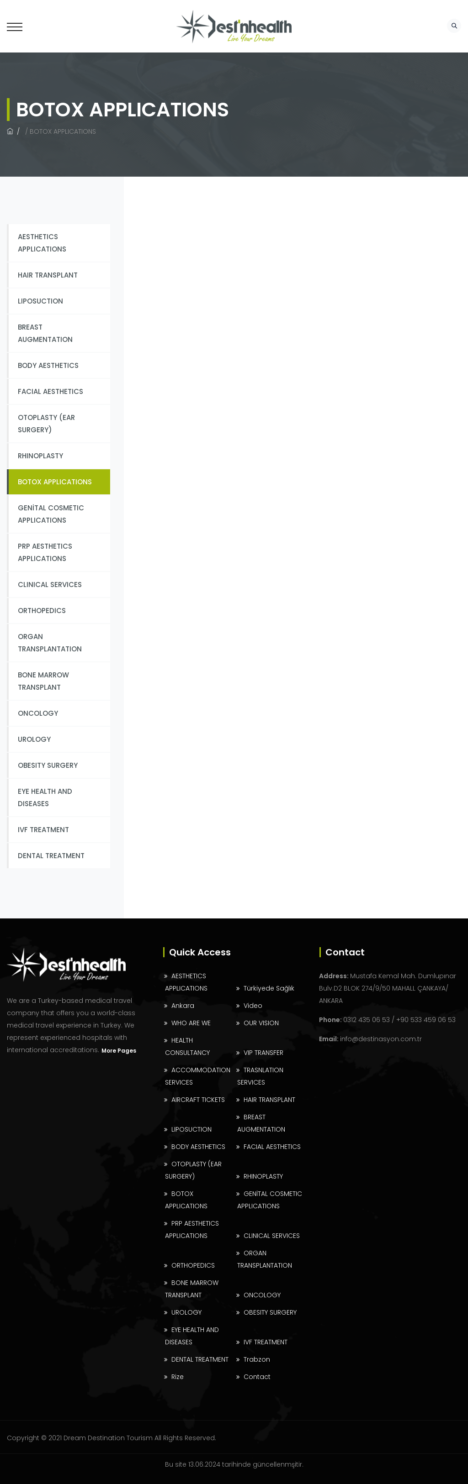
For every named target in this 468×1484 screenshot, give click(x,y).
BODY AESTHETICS (48, 365)
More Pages (118, 1050)
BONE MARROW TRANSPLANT (43, 681)
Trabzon (257, 1359)
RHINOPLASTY (40, 456)
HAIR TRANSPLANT (48, 275)
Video (253, 1005)
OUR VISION (261, 1023)
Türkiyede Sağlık (269, 988)
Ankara (182, 1005)
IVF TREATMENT (43, 829)
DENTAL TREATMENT (51, 855)
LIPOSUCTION (40, 301)
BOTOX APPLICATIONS (55, 482)
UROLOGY (34, 739)
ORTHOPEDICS (42, 610)
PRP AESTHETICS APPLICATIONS (45, 552)
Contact (257, 1376)
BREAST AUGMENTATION (45, 333)
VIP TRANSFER (263, 1052)
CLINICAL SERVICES (50, 584)
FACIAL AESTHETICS (50, 391)
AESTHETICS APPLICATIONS (42, 243)
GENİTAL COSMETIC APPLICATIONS (51, 514)
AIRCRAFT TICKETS (198, 1099)
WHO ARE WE (191, 1023)
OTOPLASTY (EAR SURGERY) (46, 424)
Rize (177, 1376)
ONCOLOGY (38, 713)
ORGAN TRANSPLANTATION (50, 643)
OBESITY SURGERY (48, 765)
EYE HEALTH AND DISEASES (45, 797)
